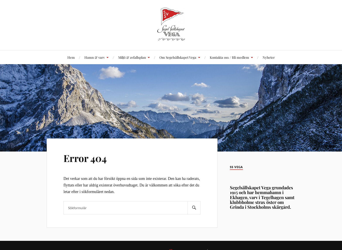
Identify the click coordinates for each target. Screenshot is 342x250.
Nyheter (269, 57)
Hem (71, 57)
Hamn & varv (94, 57)
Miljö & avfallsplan (132, 57)
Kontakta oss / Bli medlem (229, 57)
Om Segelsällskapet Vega (177, 57)
